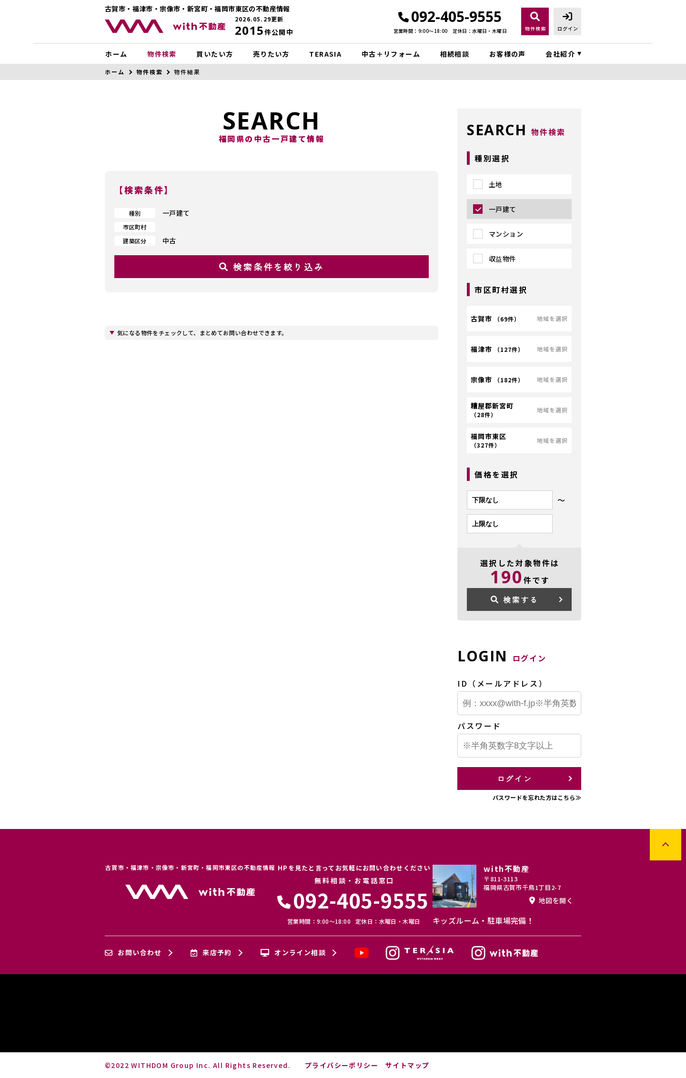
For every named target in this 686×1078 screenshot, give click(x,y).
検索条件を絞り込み (271, 266)
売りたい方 (271, 54)
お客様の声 (507, 54)
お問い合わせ (133, 953)
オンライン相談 (293, 953)
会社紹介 (560, 54)
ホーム (116, 54)
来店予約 (211, 953)
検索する (515, 599)
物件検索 (162, 54)
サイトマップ (407, 1065)
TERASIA (325, 54)
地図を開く (551, 900)
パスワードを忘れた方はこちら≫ (537, 797)
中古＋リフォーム (391, 54)
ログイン (514, 778)
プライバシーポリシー (341, 1065)
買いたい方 (214, 54)
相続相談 (455, 54)
